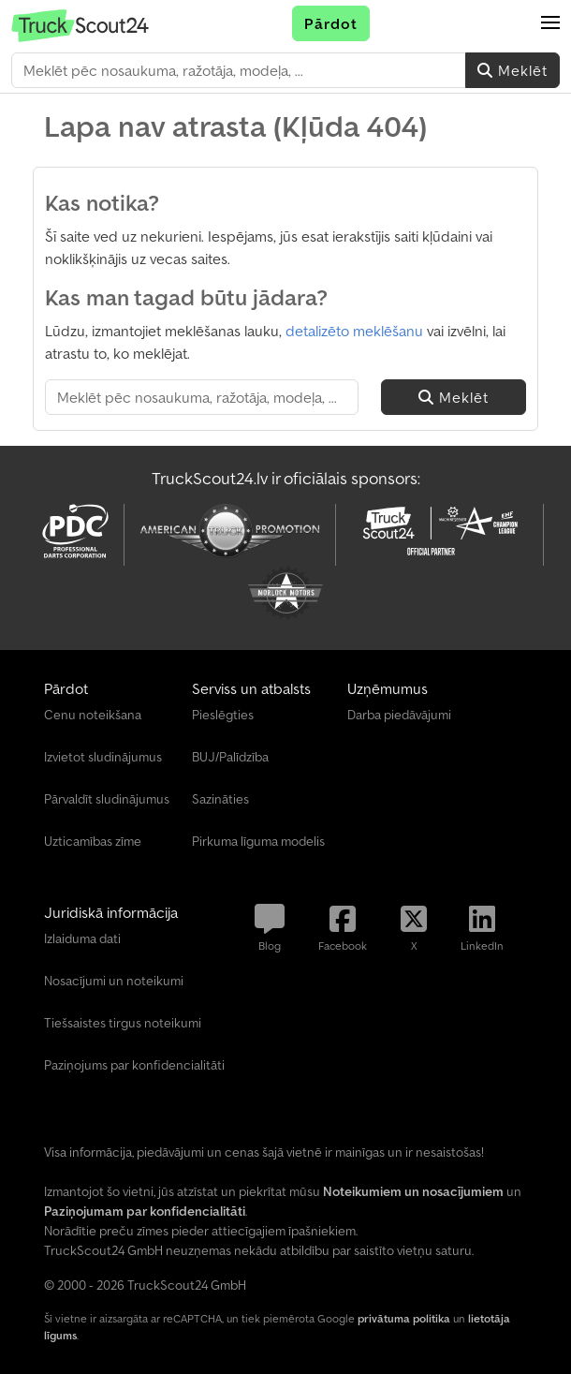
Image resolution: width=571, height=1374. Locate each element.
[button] (550, 23)
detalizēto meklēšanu (354, 330)
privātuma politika (404, 1318)
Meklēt (512, 70)
